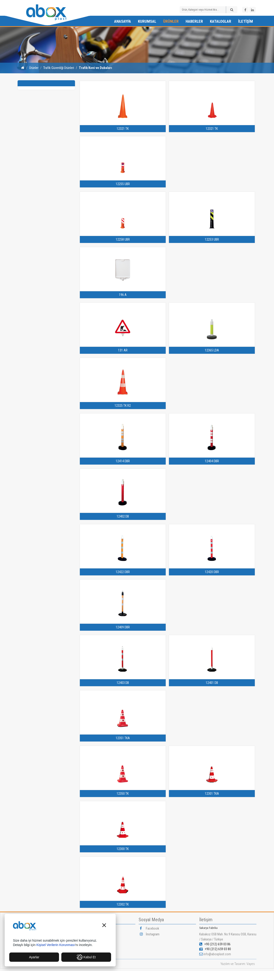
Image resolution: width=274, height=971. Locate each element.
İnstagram (149, 934)
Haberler (194, 21)
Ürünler (171, 21)
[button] (104, 926)
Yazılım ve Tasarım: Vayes (238, 964)
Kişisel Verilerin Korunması (55, 945)
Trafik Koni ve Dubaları (95, 68)
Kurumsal (147, 21)
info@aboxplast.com (217, 954)
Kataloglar (220, 21)
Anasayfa (122, 21)
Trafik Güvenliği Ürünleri (58, 68)
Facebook (149, 928)
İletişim (245, 21)
